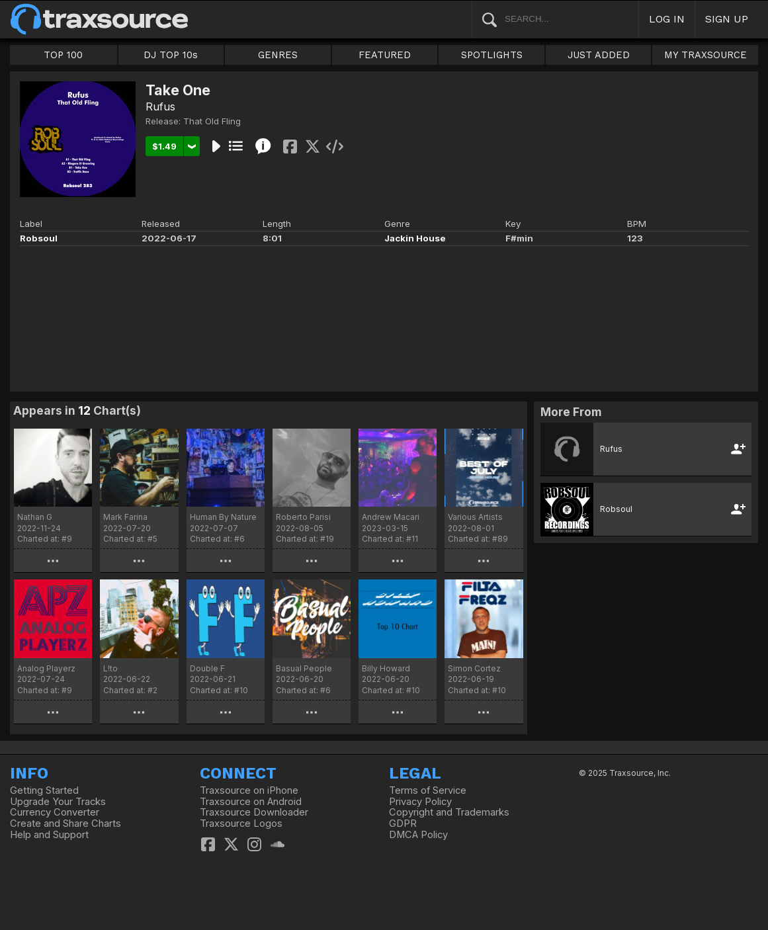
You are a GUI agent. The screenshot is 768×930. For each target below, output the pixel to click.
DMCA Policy (418, 835)
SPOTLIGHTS (492, 55)
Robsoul (39, 238)
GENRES (278, 55)
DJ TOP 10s (171, 55)
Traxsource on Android (251, 802)
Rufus (160, 106)
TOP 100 (63, 55)
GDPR (403, 823)
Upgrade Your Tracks (58, 802)
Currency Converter (54, 812)
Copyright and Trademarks (449, 812)
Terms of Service (427, 790)
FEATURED (385, 55)
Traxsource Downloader (254, 812)
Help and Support (49, 835)
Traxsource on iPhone (249, 790)
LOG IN (667, 19)
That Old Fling (212, 121)
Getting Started (44, 790)
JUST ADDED (599, 55)
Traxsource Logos (241, 823)
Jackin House (415, 238)
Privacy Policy (420, 802)
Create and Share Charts (65, 823)
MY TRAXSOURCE (705, 55)
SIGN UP (726, 19)
